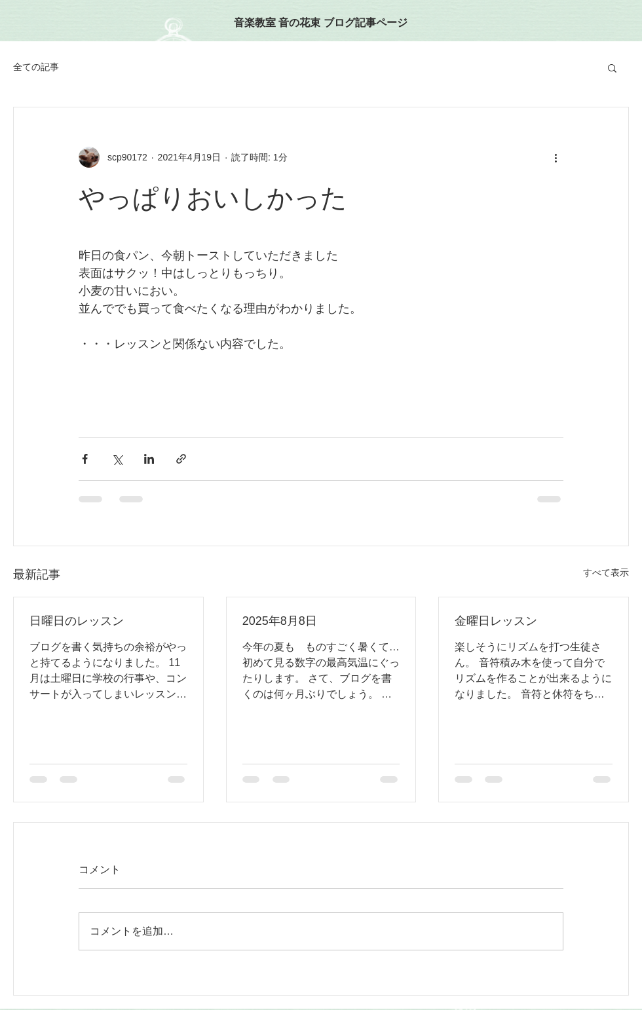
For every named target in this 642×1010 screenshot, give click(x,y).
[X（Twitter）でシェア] (117, 459)
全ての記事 (36, 67)
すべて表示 (606, 572)
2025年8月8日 (279, 620)
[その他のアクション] (555, 157)
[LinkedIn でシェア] (149, 459)
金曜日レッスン (496, 620)
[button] (612, 67)
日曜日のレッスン (76, 620)
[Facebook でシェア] (85, 459)
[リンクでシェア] (181, 459)
